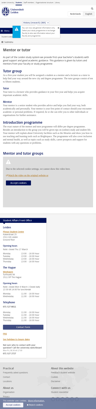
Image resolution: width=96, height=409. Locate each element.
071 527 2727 (9, 353)
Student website (7, 37)
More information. (36, 400)
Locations (7, 381)
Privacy (6, 396)
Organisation (9, 392)
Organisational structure (44, 2)
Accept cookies (18, 183)
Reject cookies (36, 405)
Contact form (23, 327)
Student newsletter (59, 392)
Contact (6, 377)
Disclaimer (55, 381)
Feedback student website (63, 372)
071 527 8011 (9, 306)
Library (57, 2)
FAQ (5, 333)
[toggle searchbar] (92, 8)
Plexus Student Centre (13, 231)
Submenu (8, 42)
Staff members (29, 2)
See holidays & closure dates (16, 339)
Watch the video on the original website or (28, 175)
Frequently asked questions (15, 372)
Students (19, 2)
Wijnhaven (8, 272)
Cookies (54, 377)
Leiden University (7, 2)
